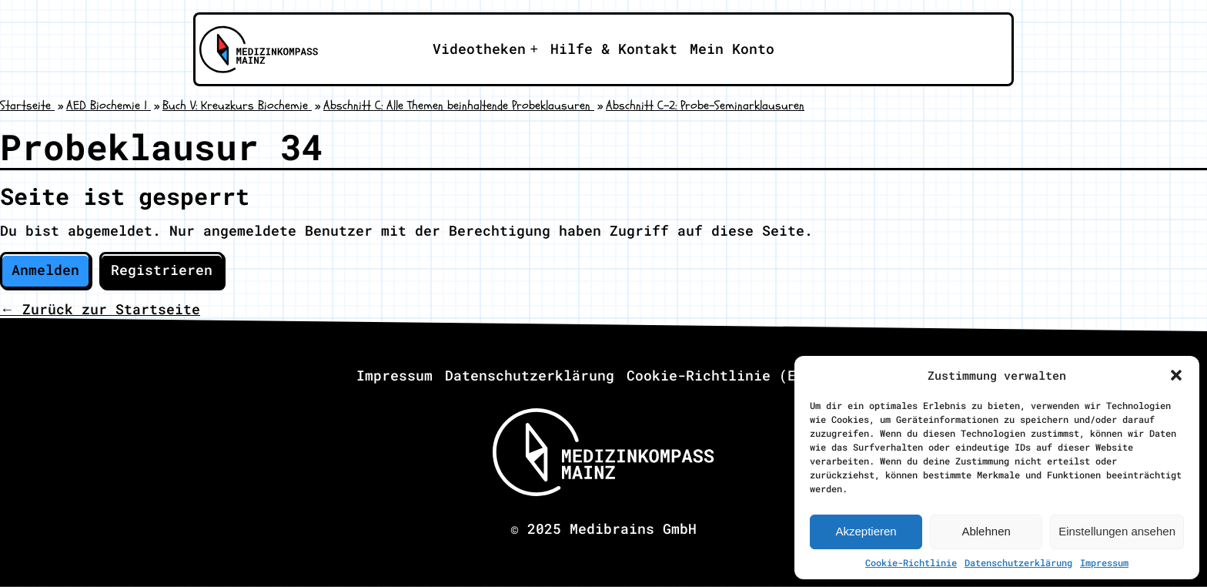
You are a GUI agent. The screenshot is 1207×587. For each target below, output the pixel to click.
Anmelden (45, 269)
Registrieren (161, 269)
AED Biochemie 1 (108, 105)
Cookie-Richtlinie (911, 562)
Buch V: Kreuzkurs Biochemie (237, 105)
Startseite (27, 105)
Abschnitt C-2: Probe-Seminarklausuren (705, 105)
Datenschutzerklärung (1018, 562)
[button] (1176, 375)
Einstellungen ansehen (1116, 531)
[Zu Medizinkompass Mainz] (254, 49)
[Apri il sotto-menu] (485, 49)
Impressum (1104, 562)
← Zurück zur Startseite (100, 309)
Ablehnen (985, 531)
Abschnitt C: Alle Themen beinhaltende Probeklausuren (458, 105)
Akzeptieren (865, 531)
